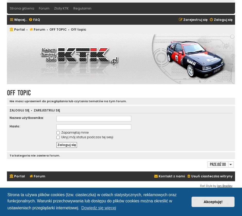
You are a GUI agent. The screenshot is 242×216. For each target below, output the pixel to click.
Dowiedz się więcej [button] (98, 208)
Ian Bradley (224, 186)
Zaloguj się (19, 111)
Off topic (19, 93)
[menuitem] (34, 19)
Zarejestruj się (47, 111)
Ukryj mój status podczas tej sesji (84, 137)
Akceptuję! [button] (213, 202)
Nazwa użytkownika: (27, 118)
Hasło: (15, 126)
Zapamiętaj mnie (72, 132)
